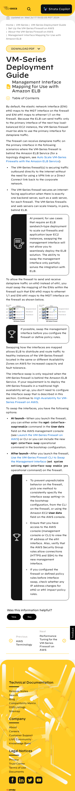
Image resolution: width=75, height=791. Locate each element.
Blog (12, 699)
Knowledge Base (20, 743)
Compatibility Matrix (22, 703)
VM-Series (22, 24)
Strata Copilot (56, 9)
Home (9, 24)
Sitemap (14, 711)
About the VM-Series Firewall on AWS (30, 31)
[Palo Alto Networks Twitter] (30, 782)
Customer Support (21, 735)
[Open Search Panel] (30, 9)
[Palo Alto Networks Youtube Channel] (38, 782)
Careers (14, 731)
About (13, 727)
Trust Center (17, 763)
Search (13, 695)
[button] (72, 633)
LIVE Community (20, 739)
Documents (16, 771)
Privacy (14, 759)
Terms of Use (17, 767)
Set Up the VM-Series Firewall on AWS (31, 28)
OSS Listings (17, 707)
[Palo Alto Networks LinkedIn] (22, 782)
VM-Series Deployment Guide (48, 24)
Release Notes (18, 691)
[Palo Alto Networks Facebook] (13, 782)
